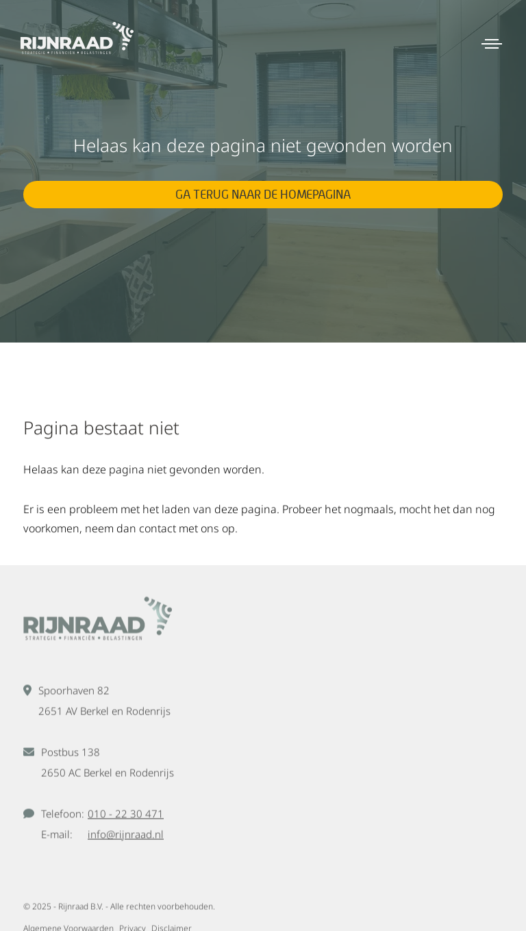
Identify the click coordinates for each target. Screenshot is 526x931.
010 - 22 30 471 (126, 816)
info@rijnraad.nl (126, 836)
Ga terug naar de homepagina (263, 194)
